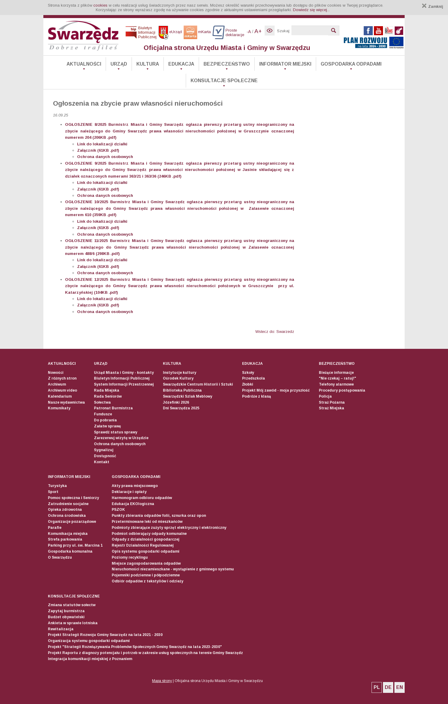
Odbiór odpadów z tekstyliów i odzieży (147, 581)
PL (377, 687)
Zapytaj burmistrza (66, 611)
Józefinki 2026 (176, 402)
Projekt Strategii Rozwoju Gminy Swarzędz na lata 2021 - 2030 (105, 635)
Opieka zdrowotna (65, 509)
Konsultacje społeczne (224, 80)
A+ (258, 31)
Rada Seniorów (108, 396)
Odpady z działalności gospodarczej (145, 539)
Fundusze (103, 414)
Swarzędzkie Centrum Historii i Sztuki (198, 384)
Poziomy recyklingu (130, 557)
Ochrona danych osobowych (119, 444)
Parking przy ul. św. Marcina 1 (75, 545)
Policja (325, 396)
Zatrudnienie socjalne (68, 504)
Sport (53, 492)
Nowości (56, 373)
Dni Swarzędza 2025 (181, 408)
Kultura (147, 64)
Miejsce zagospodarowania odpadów (146, 563)
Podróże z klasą (256, 396)
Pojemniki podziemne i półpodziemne (146, 575)
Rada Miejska (106, 390)
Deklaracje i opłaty (129, 492)
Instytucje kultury (179, 373)
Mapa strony (162, 681)
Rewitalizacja (60, 629)
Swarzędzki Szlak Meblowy (187, 396)
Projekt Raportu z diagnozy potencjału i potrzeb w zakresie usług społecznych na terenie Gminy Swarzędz (145, 653)
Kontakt (101, 462)
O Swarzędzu (60, 557)
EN (399, 687)
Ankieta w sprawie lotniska (73, 623)
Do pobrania (105, 420)
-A (249, 31)
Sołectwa (102, 402)
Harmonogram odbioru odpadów (142, 498)
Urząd (118, 64)
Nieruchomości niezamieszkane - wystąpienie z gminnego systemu (173, 569)
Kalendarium (60, 396)
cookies (100, 5)
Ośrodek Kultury (178, 378)
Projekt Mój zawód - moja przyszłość (276, 390)
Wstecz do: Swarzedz (274, 331)
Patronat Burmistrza (113, 408)
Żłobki (247, 384)
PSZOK (118, 509)
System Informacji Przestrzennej (124, 384)
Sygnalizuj (104, 450)
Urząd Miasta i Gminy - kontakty (124, 373)
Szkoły (248, 373)
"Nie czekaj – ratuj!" (337, 378)
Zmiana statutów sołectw (71, 605)
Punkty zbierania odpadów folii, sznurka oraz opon (159, 515)
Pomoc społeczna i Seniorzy (73, 498)
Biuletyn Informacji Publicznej (122, 378)
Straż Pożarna (332, 402)
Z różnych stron (62, 378)
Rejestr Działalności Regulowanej (143, 545)
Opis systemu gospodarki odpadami (145, 551)
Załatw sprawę (107, 426)
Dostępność (105, 456)
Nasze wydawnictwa (66, 402)
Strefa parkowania (65, 539)
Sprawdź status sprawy (115, 432)
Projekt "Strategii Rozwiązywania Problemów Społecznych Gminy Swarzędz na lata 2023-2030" (135, 647)
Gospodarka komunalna (70, 551)
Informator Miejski (285, 64)
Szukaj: (283, 31)
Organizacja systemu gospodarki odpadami (89, 641)
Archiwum (57, 384)
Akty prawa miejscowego (135, 486)
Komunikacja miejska (68, 534)
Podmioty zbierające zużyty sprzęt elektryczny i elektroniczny (169, 528)
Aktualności (84, 64)
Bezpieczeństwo (227, 64)
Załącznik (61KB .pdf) (98, 150)
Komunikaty (59, 408)
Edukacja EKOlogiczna (133, 504)
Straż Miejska (331, 408)
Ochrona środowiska (67, 515)
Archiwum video (62, 390)
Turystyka (57, 486)
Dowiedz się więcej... (311, 10)
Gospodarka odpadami (351, 64)
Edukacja (181, 64)
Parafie (54, 528)
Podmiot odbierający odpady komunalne (149, 534)
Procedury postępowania (342, 390)
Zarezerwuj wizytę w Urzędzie (121, 438)
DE (388, 687)
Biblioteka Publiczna (182, 390)
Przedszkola (253, 378)
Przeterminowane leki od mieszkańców (147, 521)
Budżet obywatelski (66, 617)
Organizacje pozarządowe (72, 521)
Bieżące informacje (336, 373)
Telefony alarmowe (336, 384)
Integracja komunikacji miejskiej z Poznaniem (90, 659)
